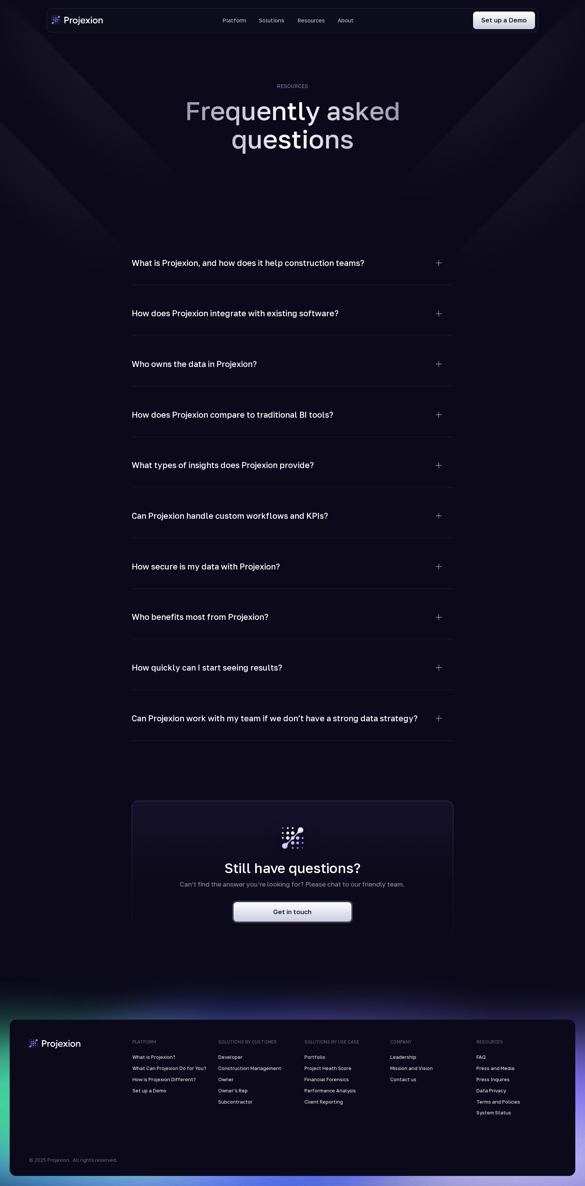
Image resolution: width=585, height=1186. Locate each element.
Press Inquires (493, 1079)
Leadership (403, 1057)
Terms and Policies (498, 1102)
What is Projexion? (153, 1057)
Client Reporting (323, 1102)
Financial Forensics (326, 1079)
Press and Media (495, 1068)
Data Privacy (491, 1091)
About (346, 20)
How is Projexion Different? (164, 1079)
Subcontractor (235, 1102)
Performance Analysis (330, 1091)
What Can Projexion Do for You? (169, 1068)
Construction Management (249, 1068)
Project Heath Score (327, 1068)
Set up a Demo (149, 1091)
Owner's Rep (233, 1091)
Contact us (403, 1079)
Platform (234, 20)
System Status (493, 1113)
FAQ (481, 1057)
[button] (292, 255)
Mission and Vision (411, 1068)
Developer (230, 1057)
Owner (226, 1079)
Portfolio (314, 1057)
